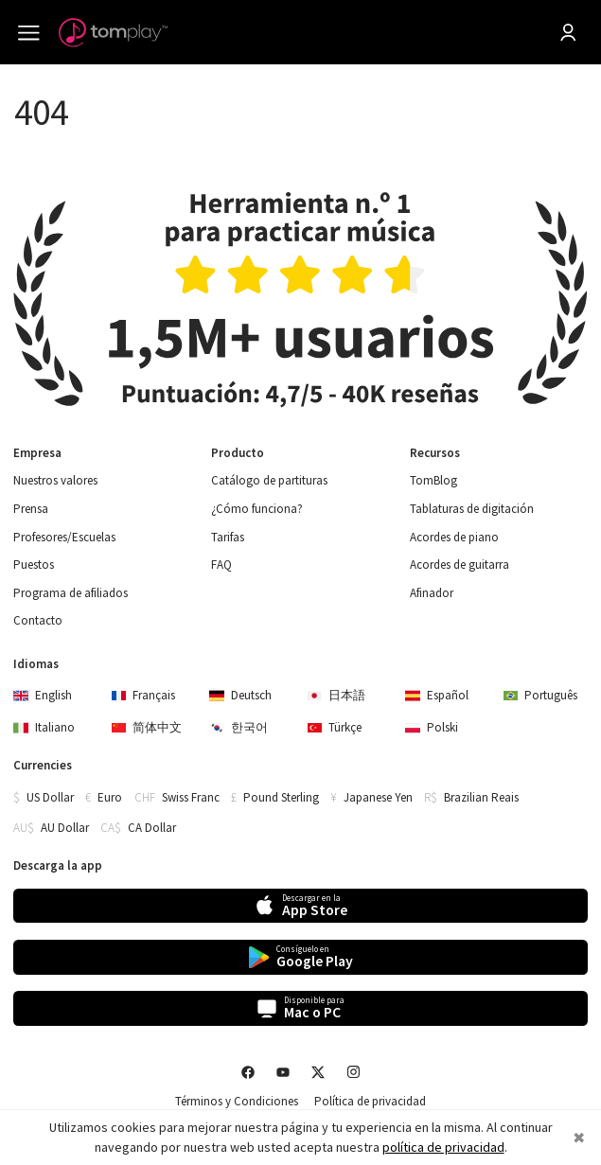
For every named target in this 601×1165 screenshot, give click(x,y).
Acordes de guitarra (459, 565)
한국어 (238, 727)
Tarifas (227, 537)
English (42, 695)
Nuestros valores (55, 480)
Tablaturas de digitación (472, 509)
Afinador (431, 593)
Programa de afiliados (70, 593)
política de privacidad (443, 1147)
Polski (431, 727)
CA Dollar (152, 828)
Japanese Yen (378, 797)
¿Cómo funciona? (257, 509)
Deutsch (240, 695)
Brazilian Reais (481, 797)
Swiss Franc (191, 797)
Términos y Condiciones (236, 1101)
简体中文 (147, 727)
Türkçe (335, 727)
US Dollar (50, 797)
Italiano (44, 727)
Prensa (30, 509)
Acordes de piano (454, 537)
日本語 (337, 695)
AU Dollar (65, 828)
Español (436, 695)
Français (144, 695)
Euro (109, 797)
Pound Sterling (281, 797)
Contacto (37, 620)
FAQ (221, 565)
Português (541, 695)
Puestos (33, 565)
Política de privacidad (370, 1101)
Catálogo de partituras (269, 480)
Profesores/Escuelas (64, 537)
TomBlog (433, 480)
